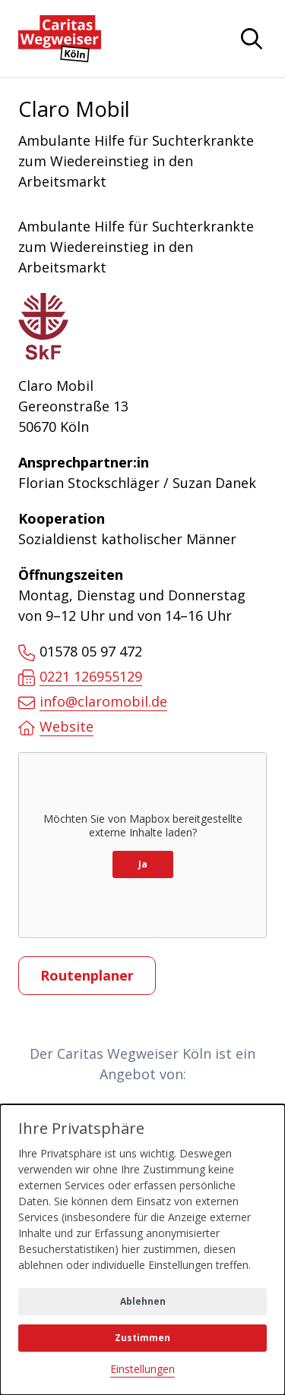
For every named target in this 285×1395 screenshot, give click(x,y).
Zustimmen (142, 1337)
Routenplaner (87, 975)
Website (55, 726)
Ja (142, 864)
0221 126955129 (80, 676)
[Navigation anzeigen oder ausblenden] (251, 38)
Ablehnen (143, 1301)
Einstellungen (142, 1369)
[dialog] (142, 1249)
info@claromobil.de (92, 701)
